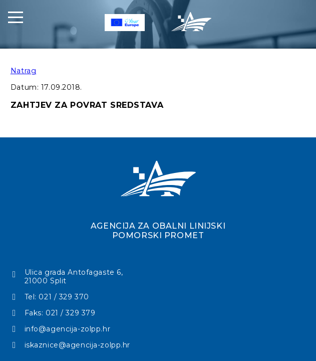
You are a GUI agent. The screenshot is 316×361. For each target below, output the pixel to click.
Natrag (23, 71)
